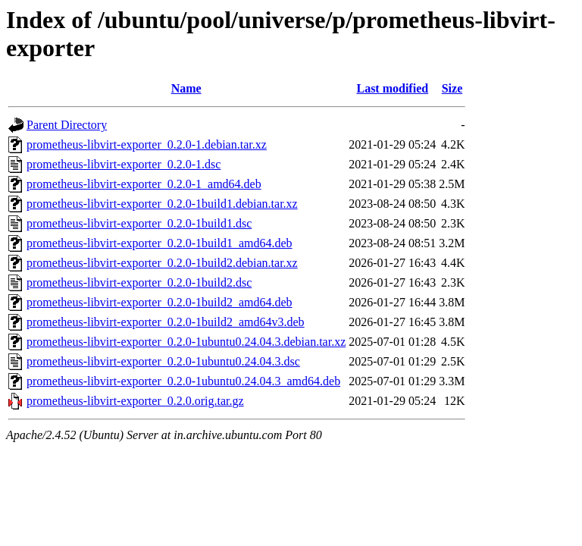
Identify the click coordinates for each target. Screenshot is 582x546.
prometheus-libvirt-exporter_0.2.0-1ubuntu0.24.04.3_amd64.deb (183, 381)
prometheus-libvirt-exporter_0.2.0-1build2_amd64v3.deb (166, 321)
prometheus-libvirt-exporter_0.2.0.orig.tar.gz (135, 400)
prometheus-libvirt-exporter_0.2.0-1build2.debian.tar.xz (162, 262)
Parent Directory (67, 124)
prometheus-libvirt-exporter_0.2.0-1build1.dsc (139, 223)
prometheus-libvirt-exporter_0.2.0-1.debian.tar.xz (147, 144)
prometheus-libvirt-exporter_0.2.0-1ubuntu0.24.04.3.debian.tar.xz (186, 341)
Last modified (392, 88)
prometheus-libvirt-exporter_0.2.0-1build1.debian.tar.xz (162, 203)
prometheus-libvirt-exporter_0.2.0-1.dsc (124, 164)
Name (186, 88)
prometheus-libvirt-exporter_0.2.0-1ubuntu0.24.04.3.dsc (163, 361)
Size (452, 88)
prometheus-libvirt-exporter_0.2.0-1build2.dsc (139, 282)
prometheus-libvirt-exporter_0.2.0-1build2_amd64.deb (160, 302)
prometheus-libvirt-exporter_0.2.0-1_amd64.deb (144, 183)
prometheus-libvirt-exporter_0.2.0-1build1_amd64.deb (160, 243)
